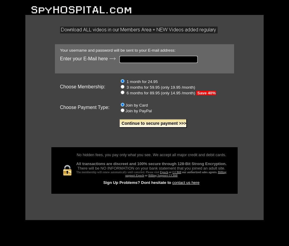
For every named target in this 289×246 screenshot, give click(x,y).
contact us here (185, 182)
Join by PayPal (136, 111)
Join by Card (134, 105)
